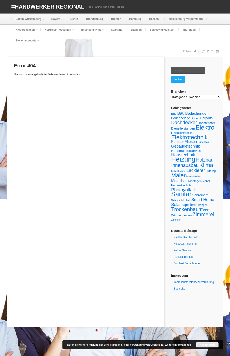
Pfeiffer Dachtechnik (186, 237)
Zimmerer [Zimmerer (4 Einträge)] (176, 219)
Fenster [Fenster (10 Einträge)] (177, 141)
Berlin (74, 19)
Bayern (55, 20)
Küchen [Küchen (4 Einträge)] (181, 171)
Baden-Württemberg (27, 20)
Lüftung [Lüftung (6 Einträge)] (211, 171)
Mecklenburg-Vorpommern (186, 19)
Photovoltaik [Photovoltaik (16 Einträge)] (183, 189)
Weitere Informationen (178, 344)
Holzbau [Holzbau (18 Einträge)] (205, 159)
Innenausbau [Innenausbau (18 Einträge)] (185, 165)
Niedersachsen (24, 31)
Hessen (153, 20)
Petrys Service (182, 250)
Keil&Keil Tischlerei (185, 243)
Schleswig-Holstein (162, 29)
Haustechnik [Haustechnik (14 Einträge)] (183, 154)
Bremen (116, 19)
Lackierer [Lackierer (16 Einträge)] (195, 170)
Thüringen (189, 29)
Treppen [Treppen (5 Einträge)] (202, 205)
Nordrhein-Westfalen (57, 31)
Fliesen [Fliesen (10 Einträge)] (191, 141)
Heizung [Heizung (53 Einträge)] (183, 159)
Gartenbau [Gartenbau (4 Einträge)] (203, 142)
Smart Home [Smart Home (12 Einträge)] (202, 199)
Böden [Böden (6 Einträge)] (195, 118)
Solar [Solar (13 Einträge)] (176, 204)
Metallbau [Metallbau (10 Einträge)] (179, 181)
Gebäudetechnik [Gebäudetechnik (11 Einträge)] (185, 146)
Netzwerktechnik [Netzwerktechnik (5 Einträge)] (181, 185)
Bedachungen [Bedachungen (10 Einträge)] (197, 113)
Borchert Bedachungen (187, 263)
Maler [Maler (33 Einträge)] (178, 175)
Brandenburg (94, 19)
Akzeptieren (207, 344)
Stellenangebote (25, 42)
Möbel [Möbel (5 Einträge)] (206, 181)
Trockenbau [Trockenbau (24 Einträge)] (185, 209)
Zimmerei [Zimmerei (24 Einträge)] (203, 214)
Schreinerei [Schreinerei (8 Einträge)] (201, 195)
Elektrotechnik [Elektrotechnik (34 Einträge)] (189, 137)
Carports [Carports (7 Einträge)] (206, 118)
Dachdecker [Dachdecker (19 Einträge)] (184, 122)
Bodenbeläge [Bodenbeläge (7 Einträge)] (180, 118)
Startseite (179, 288)
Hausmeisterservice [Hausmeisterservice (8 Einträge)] (186, 151)
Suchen (178, 79)
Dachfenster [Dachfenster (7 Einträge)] (206, 123)
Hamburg (135, 19)
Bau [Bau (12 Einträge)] (180, 113)
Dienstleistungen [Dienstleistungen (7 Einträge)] (183, 128)
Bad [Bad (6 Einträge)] (174, 113)
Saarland (116, 29)
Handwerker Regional (49, 7)
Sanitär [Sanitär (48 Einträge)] (181, 194)
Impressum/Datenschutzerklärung (194, 282)
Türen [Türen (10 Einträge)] (204, 210)
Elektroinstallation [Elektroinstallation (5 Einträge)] (181, 133)
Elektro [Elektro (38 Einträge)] (205, 127)
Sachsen (136, 29)
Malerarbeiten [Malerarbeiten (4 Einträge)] (193, 176)
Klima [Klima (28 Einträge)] (206, 165)
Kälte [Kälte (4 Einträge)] (174, 171)
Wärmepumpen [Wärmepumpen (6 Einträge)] (181, 215)
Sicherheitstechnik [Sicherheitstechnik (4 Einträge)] (180, 200)
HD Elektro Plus (183, 256)
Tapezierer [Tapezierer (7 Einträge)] (189, 205)
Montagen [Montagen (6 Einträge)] (195, 181)
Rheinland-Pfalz (90, 31)
